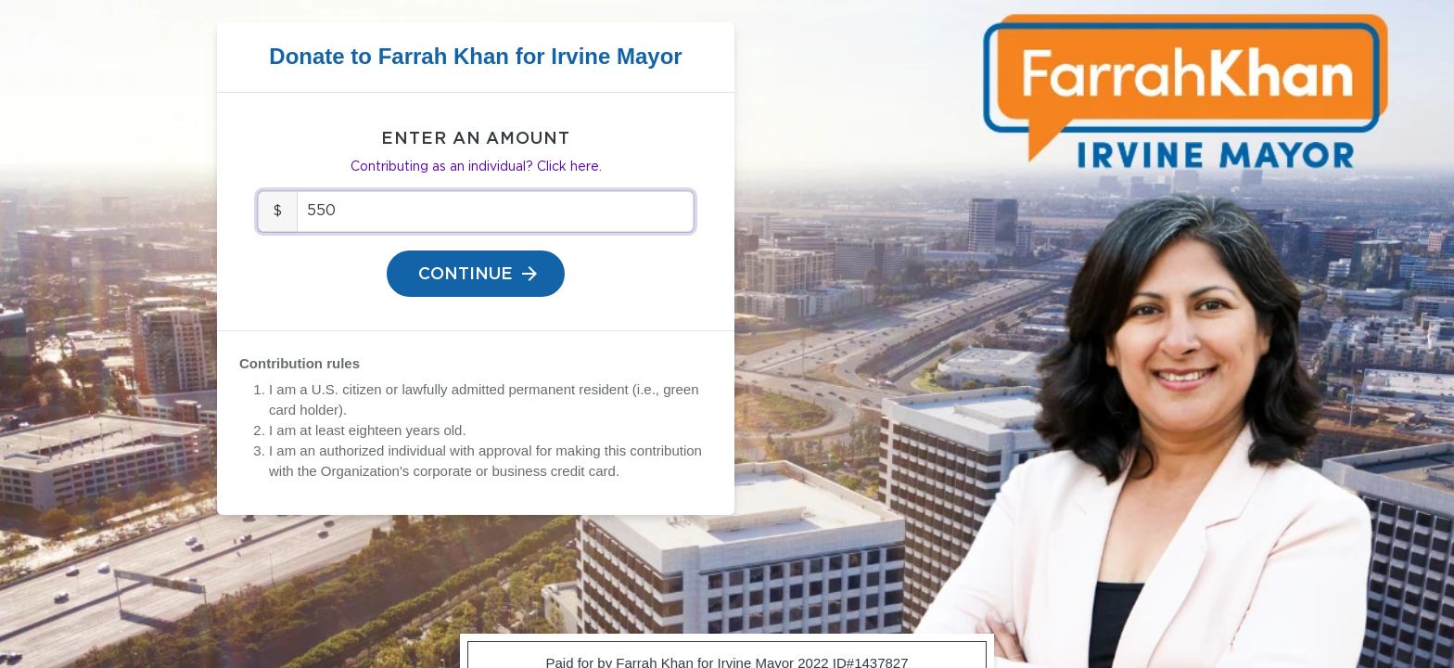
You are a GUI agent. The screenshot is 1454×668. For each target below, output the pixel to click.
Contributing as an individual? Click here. (476, 167)
